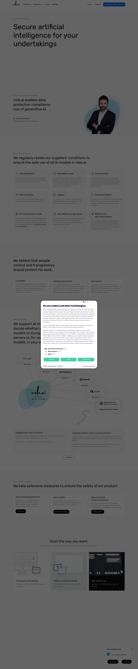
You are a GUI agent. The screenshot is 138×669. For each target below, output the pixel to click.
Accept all (86, 359)
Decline (51, 359)
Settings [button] (60, 366)
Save (68, 359)
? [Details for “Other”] (54, 354)
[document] (69, 324)
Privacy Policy (52, 366)
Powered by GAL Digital (89, 366)
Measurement (52, 351)
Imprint (45, 366)
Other (50, 354)
